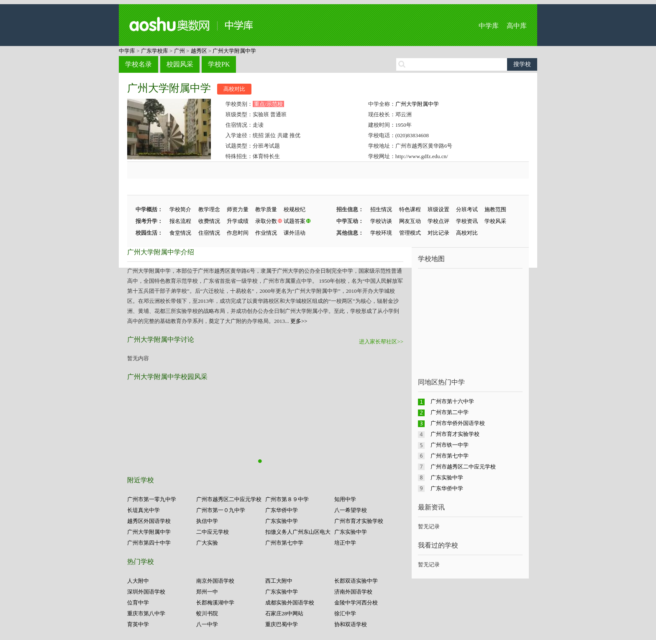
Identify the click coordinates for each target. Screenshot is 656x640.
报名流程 (180, 221)
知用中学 (345, 499)
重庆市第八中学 (146, 613)
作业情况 (266, 233)
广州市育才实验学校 (358, 521)
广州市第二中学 (449, 412)
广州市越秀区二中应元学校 (228, 499)
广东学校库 (154, 51)
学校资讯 (467, 221)
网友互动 (410, 221)
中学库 (489, 25)
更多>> (299, 321)
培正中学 (345, 543)
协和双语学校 (350, 624)
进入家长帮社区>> (381, 341)
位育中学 (138, 602)
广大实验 (207, 543)
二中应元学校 (212, 532)
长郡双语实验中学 (356, 581)
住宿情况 (209, 233)
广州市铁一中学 (449, 445)
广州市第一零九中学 (151, 499)
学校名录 (138, 64)
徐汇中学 (345, 613)
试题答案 (294, 221)
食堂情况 (180, 233)
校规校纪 (294, 209)
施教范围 (495, 209)
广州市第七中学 (284, 543)
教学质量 (266, 209)
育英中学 (138, 624)
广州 (179, 51)
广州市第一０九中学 (220, 510)
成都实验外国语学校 (289, 602)
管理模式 (410, 233)
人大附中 (138, 581)
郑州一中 (207, 592)
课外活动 (294, 233)
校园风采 (180, 64)
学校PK (219, 64)
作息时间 (238, 233)
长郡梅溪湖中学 (215, 602)
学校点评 (438, 221)
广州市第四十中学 (149, 543)
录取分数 (266, 221)
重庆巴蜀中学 (281, 624)
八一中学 (207, 624)
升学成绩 (238, 221)
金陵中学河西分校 (356, 602)
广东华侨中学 (281, 510)
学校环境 (381, 233)
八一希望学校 (350, 510)
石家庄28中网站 (284, 613)
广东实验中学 (281, 521)
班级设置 (438, 209)
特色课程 (410, 209)
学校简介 (180, 209)
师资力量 (238, 209)
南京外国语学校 (215, 581)
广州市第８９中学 (287, 499)
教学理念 (209, 209)
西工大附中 (278, 581)
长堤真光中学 (143, 510)
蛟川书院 (207, 613)
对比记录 (438, 233)
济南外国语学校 (353, 592)
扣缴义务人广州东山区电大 (298, 532)
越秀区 (199, 51)
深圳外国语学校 (146, 592)
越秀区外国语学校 (149, 521)
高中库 (517, 25)
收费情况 (209, 221)
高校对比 (234, 89)
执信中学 (207, 521)
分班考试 (467, 209)
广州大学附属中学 (234, 51)
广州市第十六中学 (452, 401)
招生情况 (381, 209)
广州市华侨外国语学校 (457, 423)
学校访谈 (381, 221)
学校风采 (495, 221)
